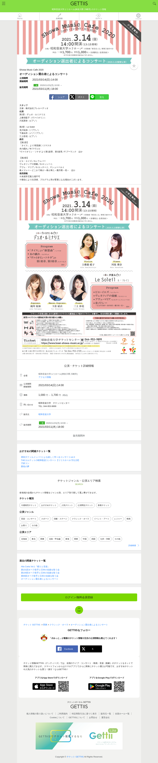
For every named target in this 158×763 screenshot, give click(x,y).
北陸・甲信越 (54, 539)
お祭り (24, 525)
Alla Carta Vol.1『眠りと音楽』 (35, 566)
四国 (93, 539)
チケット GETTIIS (75, 757)
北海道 (24, 539)
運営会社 (105, 717)
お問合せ (93, 717)
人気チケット (67, 505)
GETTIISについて (77, 717)
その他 (34, 525)
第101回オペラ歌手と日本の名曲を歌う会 (40, 570)
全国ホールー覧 (122, 713)
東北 (33, 539)
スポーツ (45, 519)
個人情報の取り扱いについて (39, 713)
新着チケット (103, 505)
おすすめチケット (48, 505)
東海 (67, 539)
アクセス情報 (45, 377)
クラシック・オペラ (80, 519)
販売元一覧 (106, 713)
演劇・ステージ (60, 519)
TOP (79, 611)
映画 (128, 519)
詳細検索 (132, 545)
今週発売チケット (28, 505)
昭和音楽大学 (45, 414)
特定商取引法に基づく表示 (84, 713)
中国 (85, 539)
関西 (76, 539)
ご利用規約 (62, 713)
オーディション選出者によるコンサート (39, 579)
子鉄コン (25, 463)
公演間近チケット (85, 505)
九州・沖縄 (105, 539)
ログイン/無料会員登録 (79, 597)
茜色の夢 (25, 466)
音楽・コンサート (28, 519)
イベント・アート (101, 519)
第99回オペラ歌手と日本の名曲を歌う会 (39, 576)
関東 (42, 539)
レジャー (118, 519)
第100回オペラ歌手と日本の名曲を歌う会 (40, 573)
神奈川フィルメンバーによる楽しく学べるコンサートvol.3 (48, 457)
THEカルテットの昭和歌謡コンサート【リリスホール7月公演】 (50, 460)
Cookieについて (57, 717)
